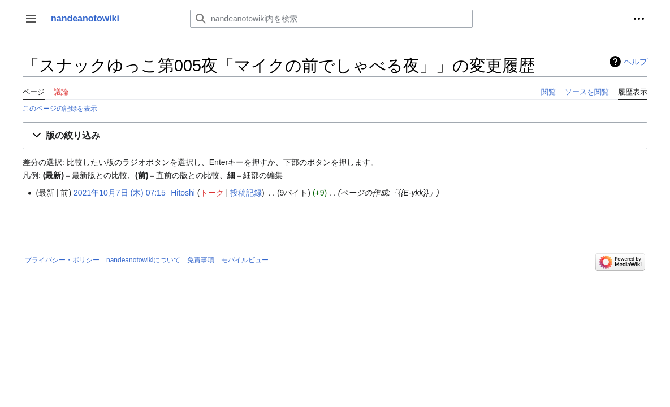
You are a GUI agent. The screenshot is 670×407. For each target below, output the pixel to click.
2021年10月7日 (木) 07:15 (120, 192)
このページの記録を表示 (60, 108)
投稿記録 (246, 192)
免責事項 (200, 260)
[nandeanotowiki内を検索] (331, 19)
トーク (212, 192)
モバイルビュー (245, 260)
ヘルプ (635, 61)
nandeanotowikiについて (143, 260)
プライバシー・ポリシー (62, 260)
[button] (31, 19)
